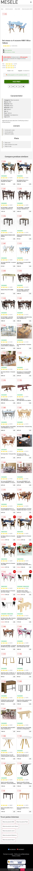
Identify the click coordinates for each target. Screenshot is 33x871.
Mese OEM (17, 9)
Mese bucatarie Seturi (9, 840)
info (14, 184)
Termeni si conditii (8, 854)
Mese (2, 9)
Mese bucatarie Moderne (9, 835)
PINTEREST (20, 849)
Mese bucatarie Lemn (9, 831)
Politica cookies (16, 856)
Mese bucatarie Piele (22, 822)
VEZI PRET (16, 81)
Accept (22, 869)
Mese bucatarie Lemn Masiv (10, 826)
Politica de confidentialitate (21, 854)
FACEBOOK (12, 849)
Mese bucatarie (9, 9)
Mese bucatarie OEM (27, 9)
